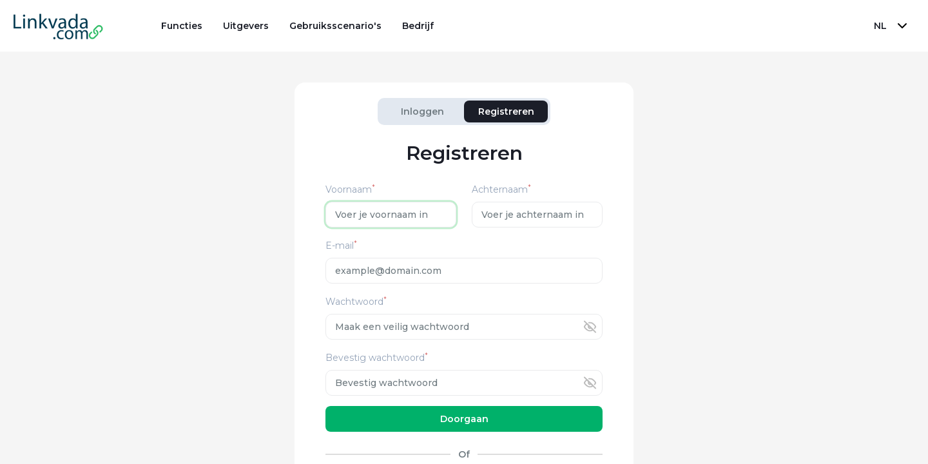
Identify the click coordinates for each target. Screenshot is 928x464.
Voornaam (350, 189)
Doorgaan (464, 419)
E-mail (341, 245)
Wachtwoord (356, 301)
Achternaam (501, 189)
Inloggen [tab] (422, 111)
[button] (892, 26)
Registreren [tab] (506, 111)
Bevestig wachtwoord (376, 358)
